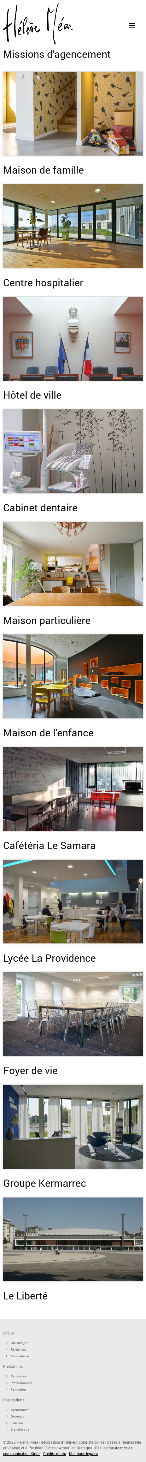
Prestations (13, 1366)
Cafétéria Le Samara (49, 845)
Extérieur (17, 1423)
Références (18, 1349)
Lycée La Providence (49, 958)
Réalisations (13, 1399)
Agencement (19, 1410)
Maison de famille (43, 169)
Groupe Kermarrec (44, 1183)
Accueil (9, 1332)
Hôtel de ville (32, 394)
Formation (18, 1390)
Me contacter (20, 1356)
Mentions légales (83, 1453)
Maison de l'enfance (48, 732)
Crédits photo (54, 1453)
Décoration (18, 1416)
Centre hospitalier (43, 282)
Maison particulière (47, 620)
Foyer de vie (30, 1070)
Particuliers (19, 1376)
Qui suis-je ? (19, 1343)
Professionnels (21, 1383)
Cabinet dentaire (40, 507)
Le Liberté (25, 1295)
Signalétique (20, 1430)
